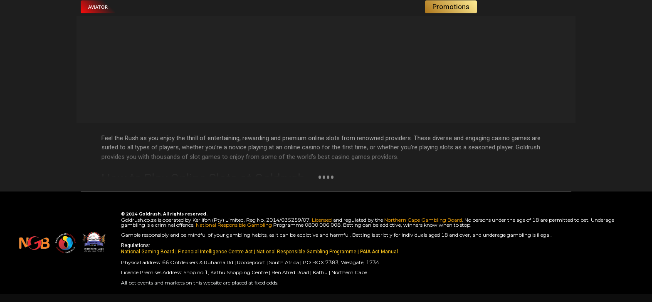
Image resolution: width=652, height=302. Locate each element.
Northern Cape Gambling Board (423, 220)
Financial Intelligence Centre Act (216, 252)
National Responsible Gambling (234, 225)
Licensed (322, 220)
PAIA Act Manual (379, 252)
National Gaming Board (148, 252)
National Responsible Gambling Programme (306, 252)
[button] (98, 6)
